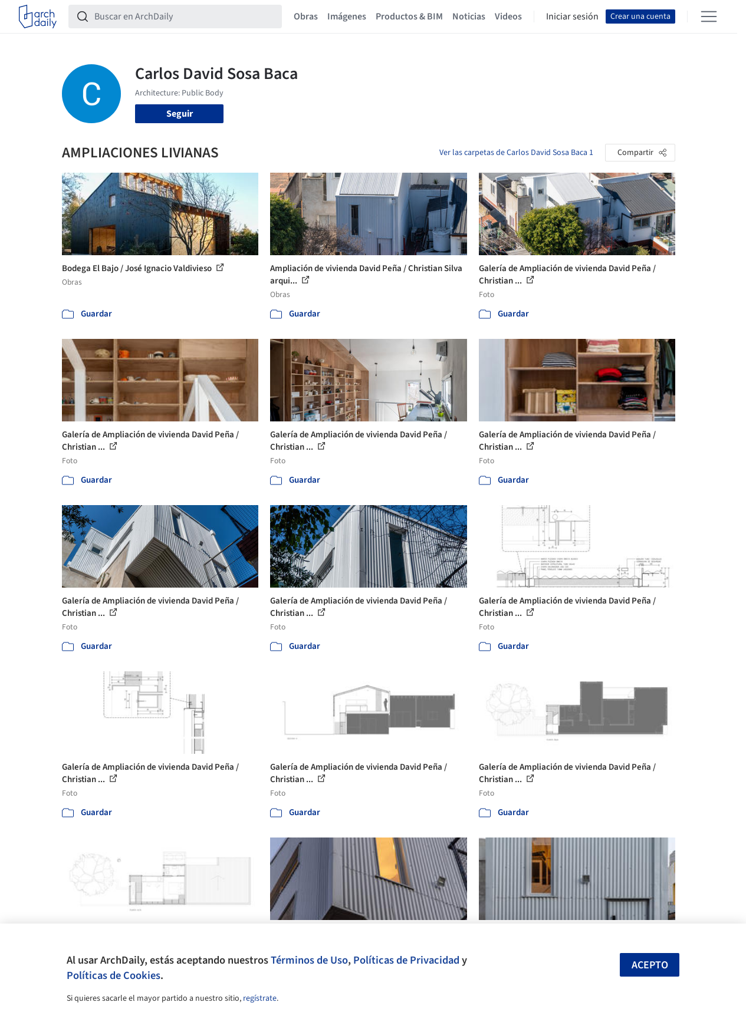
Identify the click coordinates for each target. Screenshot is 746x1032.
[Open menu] (708, 16)
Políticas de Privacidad (406, 960)
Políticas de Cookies (113, 975)
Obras (306, 16)
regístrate (260, 998)
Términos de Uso (309, 960)
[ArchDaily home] (38, 16)
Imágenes (346, 16)
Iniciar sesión (572, 16)
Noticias (468, 16)
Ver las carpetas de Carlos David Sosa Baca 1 (516, 153)
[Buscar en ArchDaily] (184, 16)
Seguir (179, 113)
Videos (508, 16)
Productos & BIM (409, 16)
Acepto (650, 965)
